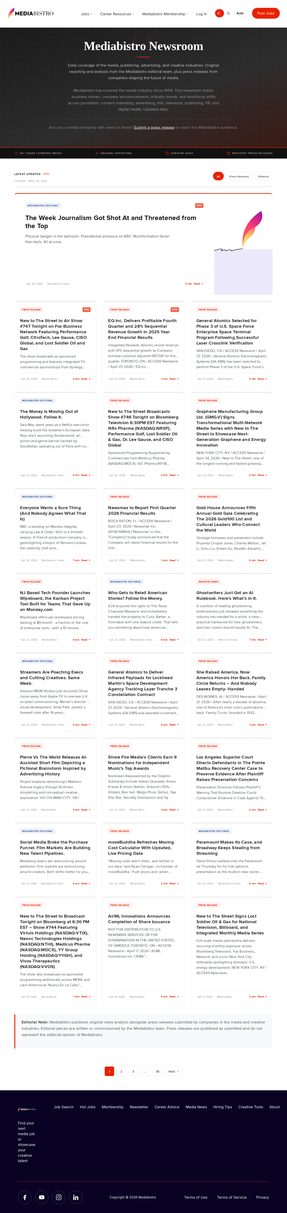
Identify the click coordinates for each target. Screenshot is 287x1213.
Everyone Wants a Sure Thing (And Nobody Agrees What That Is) (53, 513)
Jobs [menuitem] (85, 14)
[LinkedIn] (76, 1197)
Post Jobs (266, 13)
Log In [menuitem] (201, 14)
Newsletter (139, 1107)
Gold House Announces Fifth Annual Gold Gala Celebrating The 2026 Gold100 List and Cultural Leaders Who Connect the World (228, 518)
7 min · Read (170, 378)
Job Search (64, 1107)
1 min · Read (170, 560)
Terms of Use (195, 1197)
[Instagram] (58, 1197)
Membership (112, 1107)
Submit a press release (154, 127)
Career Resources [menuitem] (115, 14)
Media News (196, 1107)
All (218, 176)
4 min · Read (82, 639)
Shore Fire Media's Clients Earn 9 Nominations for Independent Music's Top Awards (142, 762)
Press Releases (239, 176)
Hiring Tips (222, 1107)
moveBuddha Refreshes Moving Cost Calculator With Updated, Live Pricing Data (141, 847)
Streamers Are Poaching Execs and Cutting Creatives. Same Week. (51, 677)
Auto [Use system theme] (240, 13)
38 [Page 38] (157, 1071)
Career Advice (167, 1107)
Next (174, 1071)
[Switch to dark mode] (229, 13)
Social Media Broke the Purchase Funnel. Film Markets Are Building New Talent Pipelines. (55, 847)
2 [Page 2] (121, 1071)
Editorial (263, 176)
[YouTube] (41, 1197)
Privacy (262, 1197)
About (275, 1107)
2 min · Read (82, 378)
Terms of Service (232, 1197)
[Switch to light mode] (219, 13)
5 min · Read (194, 283)
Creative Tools (250, 1107)
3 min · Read (258, 724)
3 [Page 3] (133, 1071)
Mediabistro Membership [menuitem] (163, 14)
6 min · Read (82, 475)
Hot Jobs (88, 1107)
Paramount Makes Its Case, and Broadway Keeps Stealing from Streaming (229, 847)
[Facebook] (24, 1197)
